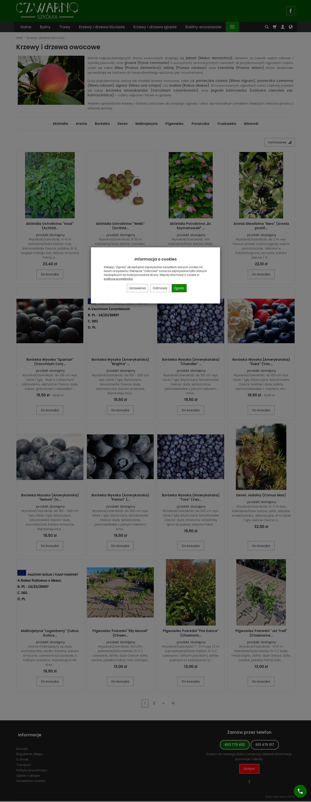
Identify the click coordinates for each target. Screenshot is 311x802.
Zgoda (179, 288)
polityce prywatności (118, 279)
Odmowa (160, 288)
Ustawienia (137, 288)
